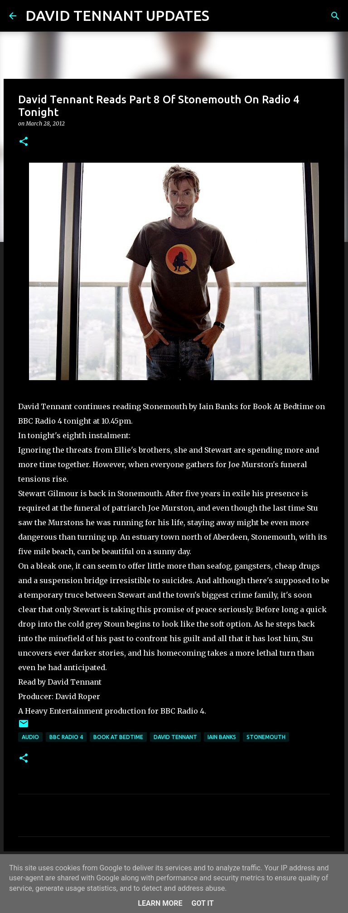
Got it (202, 903)
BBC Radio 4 (66, 737)
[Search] (222, 16)
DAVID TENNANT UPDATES (117, 15)
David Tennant (175, 737)
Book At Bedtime (118, 737)
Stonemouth (265, 737)
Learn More (160, 903)
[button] (23, 142)
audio (30, 737)
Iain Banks (222, 737)
